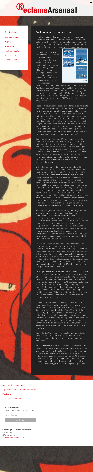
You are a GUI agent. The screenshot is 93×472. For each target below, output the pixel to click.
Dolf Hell (9, 42)
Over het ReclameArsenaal (14, 385)
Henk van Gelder (12, 51)
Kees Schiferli (11, 55)
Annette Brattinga (13, 38)
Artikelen (10, 32)
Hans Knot (9, 47)
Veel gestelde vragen (11, 398)
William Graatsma (13, 60)
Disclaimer (7, 394)
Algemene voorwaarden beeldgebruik (19, 390)
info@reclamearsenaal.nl (13, 437)
